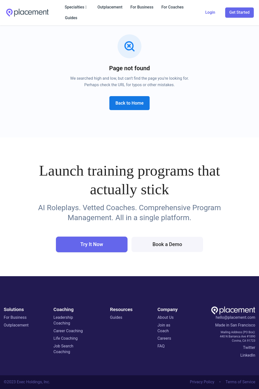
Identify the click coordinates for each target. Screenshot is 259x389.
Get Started (239, 12)
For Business (15, 317)
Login (210, 12)
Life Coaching (65, 338)
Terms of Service (240, 382)
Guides (116, 317)
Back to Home (129, 103)
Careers (164, 338)
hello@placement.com (235, 317)
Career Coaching (68, 330)
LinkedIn (247, 355)
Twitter (249, 347)
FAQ (161, 346)
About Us (165, 317)
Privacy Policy (202, 382)
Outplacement (16, 325)
